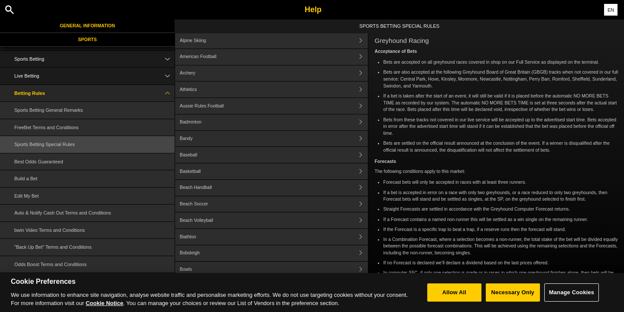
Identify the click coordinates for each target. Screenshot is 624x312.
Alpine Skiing (274, 40)
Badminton (274, 122)
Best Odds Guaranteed (38, 161)
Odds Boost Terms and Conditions (50, 264)
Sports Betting (94, 59)
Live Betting (94, 76)
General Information (87, 25)
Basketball (274, 171)
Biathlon (274, 237)
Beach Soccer (274, 204)
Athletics (274, 89)
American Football (274, 57)
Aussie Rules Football (274, 106)
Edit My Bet (26, 195)
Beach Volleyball (274, 220)
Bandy (274, 139)
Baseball (274, 155)
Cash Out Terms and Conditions (48, 281)
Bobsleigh (274, 253)
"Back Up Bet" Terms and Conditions (52, 247)
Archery (274, 73)
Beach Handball (274, 188)
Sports (87, 39)
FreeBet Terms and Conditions (46, 127)
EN (611, 10)
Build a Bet (25, 178)
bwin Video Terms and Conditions (49, 230)
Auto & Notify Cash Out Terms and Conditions (62, 212)
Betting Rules (94, 93)
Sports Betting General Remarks (48, 110)
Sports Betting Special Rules (44, 144)
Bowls (274, 270)
